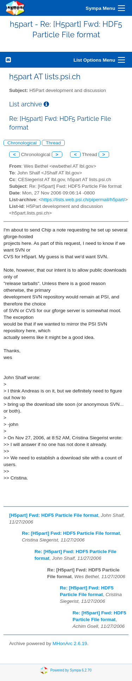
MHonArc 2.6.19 (69, 643)
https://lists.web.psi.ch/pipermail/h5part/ (83, 199)
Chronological (22, 143)
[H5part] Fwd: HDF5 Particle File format (53, 515)
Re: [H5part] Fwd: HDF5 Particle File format (71, 533)
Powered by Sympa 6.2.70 (71, 670)
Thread (53, 143)
